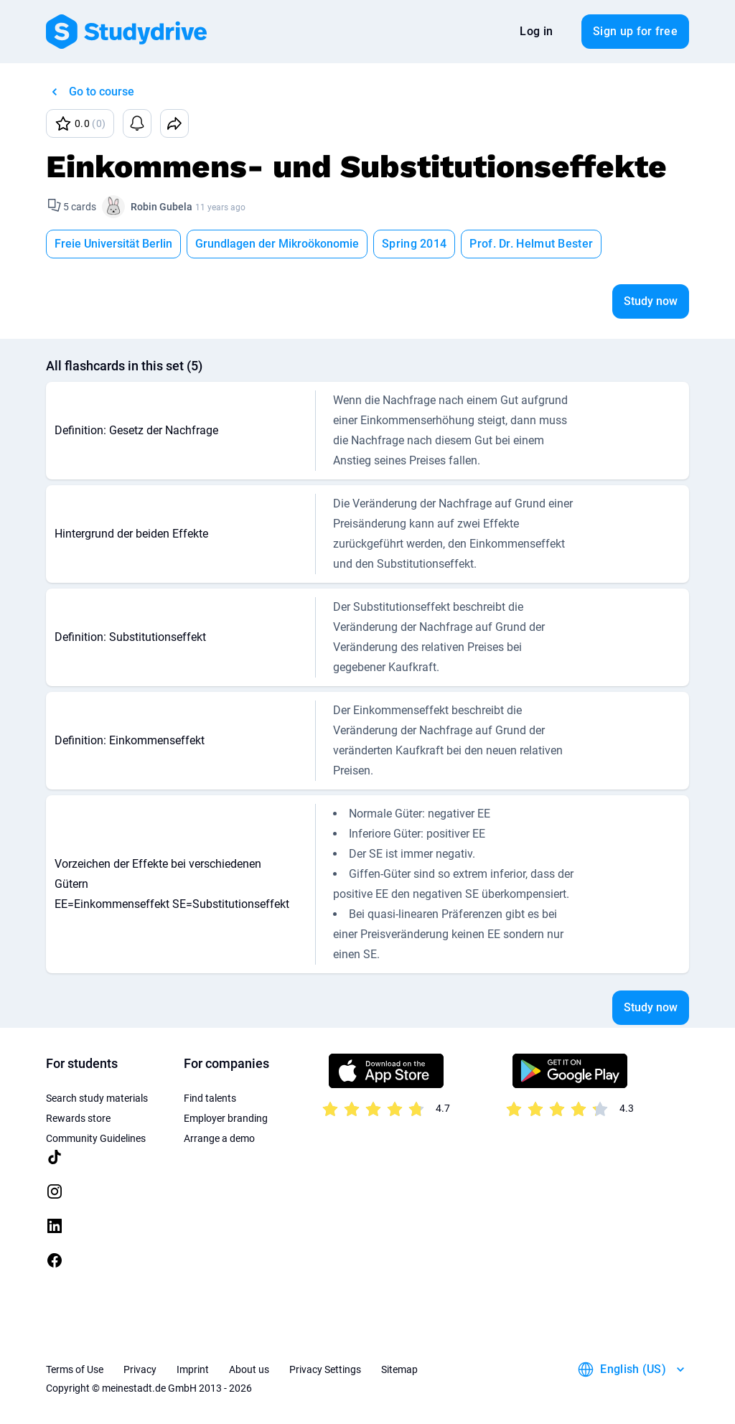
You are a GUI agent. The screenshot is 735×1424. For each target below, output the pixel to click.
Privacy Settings (325, 1369)
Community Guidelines (96, 1138)
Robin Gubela (161, 206)
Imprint (193, 1369)
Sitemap (399, 1369)
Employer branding (226, 1118)
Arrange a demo (219, 1138)
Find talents (210, 1098)
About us (249, 1369)
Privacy (139, 1369)
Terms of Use (74, 1369)
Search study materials (97, 1098)
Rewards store (78, 1118)
